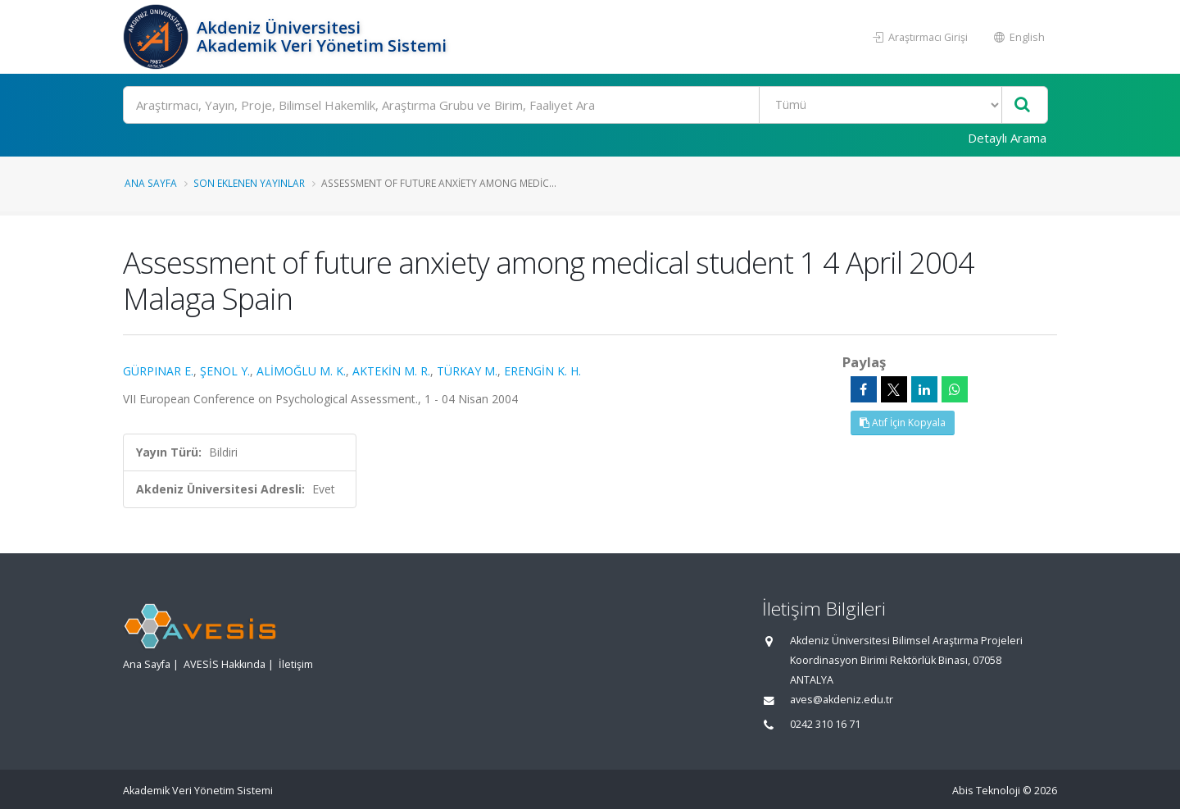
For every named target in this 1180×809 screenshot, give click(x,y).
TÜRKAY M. (467, 371)
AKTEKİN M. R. (391, 371)
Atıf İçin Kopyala (903, 422)
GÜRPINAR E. (158, 371)
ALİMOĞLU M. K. (301, 371)
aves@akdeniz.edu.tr (841, 700)
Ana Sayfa (151, 182)
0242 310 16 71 (825, 724)
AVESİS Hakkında (225, 664)
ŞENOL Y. (225, 371)
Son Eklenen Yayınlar (249, 182)
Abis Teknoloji (986, 791)
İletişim (296, 664)
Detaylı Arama (1007, 138)
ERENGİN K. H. (542, 371)
